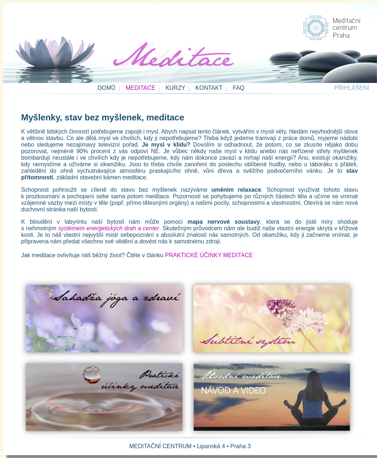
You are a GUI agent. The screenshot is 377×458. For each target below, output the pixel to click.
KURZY (175, 88)
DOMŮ (106, 88)
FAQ (238, 88)
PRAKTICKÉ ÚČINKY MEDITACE (209, 255)
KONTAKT (209, 88)
